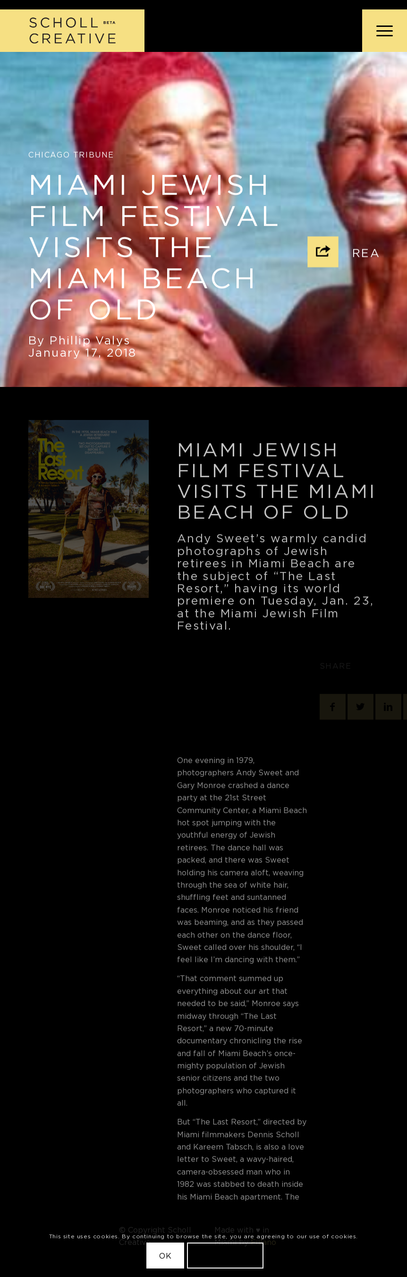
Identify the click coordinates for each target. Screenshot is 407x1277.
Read (371, 255)
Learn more (225, 1256)
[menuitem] (380, 30)
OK (165, 1256)
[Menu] (380, 30)
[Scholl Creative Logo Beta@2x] (72, 30)
